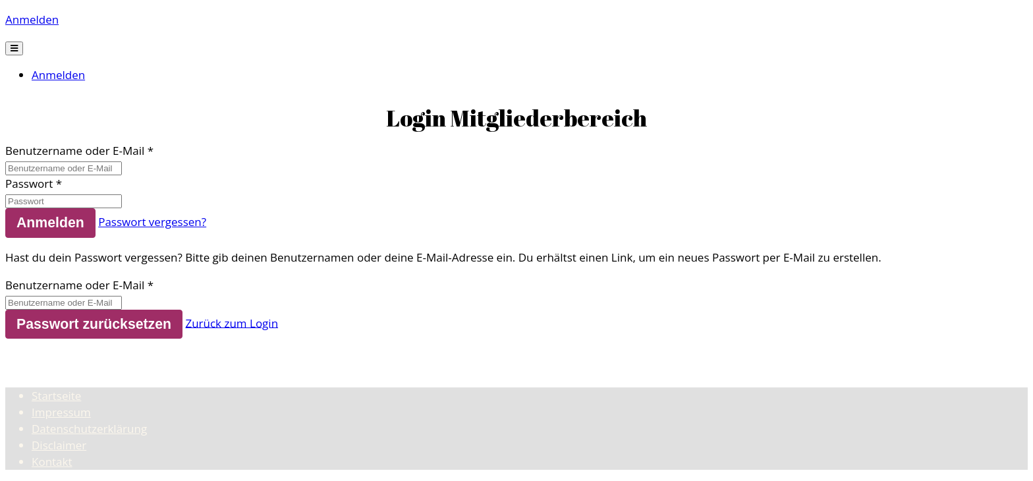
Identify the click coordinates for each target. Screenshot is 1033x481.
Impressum (61, 412)
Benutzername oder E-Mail (74, 150)
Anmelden (32, 19)
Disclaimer (59, 445)
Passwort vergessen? (152, 221)
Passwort (29, 183)
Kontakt (52, 461)
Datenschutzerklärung (89, 428)
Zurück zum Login (231, 322)
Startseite (56, 395)
